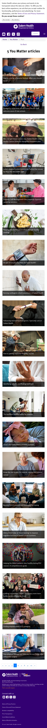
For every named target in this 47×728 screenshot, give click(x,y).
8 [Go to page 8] (24, 665)
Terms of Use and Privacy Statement (31, 13)
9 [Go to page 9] (27, 665)
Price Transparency (7, 714)
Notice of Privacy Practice (8, 704)
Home (5, 39)
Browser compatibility (8, 710)
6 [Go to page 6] (18, 665)
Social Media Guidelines (8, 717)
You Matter (14, 39)
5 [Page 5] (15, 665)
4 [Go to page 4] (12, 665)
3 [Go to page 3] (8, 665)
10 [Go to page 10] (31, 665)
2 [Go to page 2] (5, 665)
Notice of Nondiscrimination (9, 720)
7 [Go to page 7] (21, 665)
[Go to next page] (34, 665)
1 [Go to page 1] (2, 665)
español (35, 33)
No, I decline (15, 20)
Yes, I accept (6, 20)
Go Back (23, 44)
